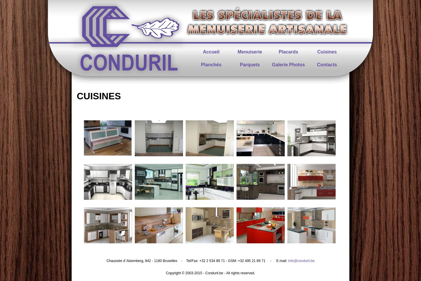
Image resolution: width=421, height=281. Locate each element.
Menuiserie (250, 51)
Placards (288, 51)
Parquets (250, 64)
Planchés (211, 64)
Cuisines (327, 51)
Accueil (211, 51)
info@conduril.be (301, 261)
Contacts (327, 64)
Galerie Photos (288, 64)
